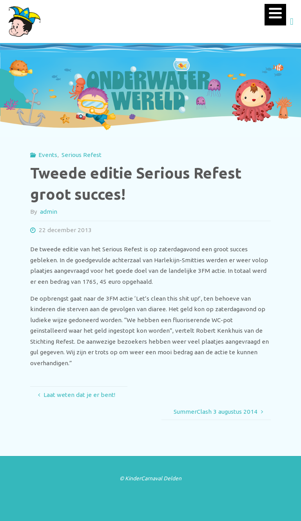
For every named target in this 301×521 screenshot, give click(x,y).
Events (47, 154)
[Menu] (275, 14)
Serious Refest (82, 154)
